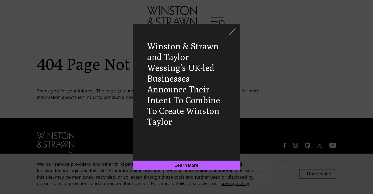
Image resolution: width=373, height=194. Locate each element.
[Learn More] (186, 165)
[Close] (232, 32)
